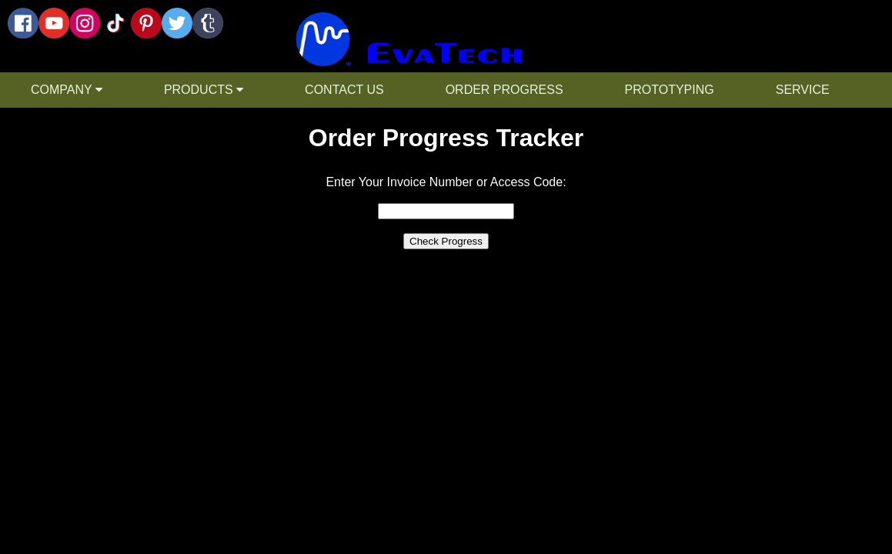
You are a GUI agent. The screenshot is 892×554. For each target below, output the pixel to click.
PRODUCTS (203, 89)
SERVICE (803, 89)
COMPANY (66, 89)
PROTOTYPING (669, 89)
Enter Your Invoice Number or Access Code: (446, 182)
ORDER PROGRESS (504, 89)
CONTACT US (344, 89)
